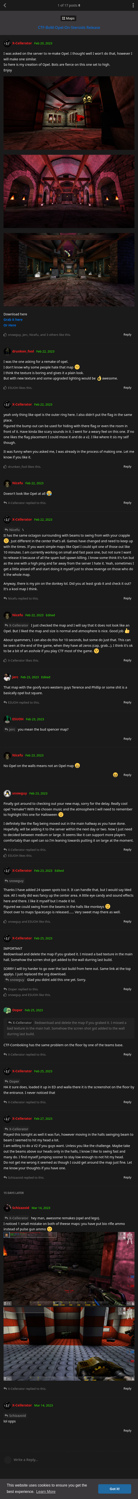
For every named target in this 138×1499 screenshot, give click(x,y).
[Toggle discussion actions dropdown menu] (133, 5)
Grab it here (13, 319)
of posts (69, 5)
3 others (52, 335)
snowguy (16, 881)
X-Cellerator (18, 625)
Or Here (10, 325)
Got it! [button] (115, 1489)
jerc (12, 729)
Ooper (14, 1081)
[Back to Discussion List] (4, 5)
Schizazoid (17, 1415)
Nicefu (14, 529)
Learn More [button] (46, 1492)
